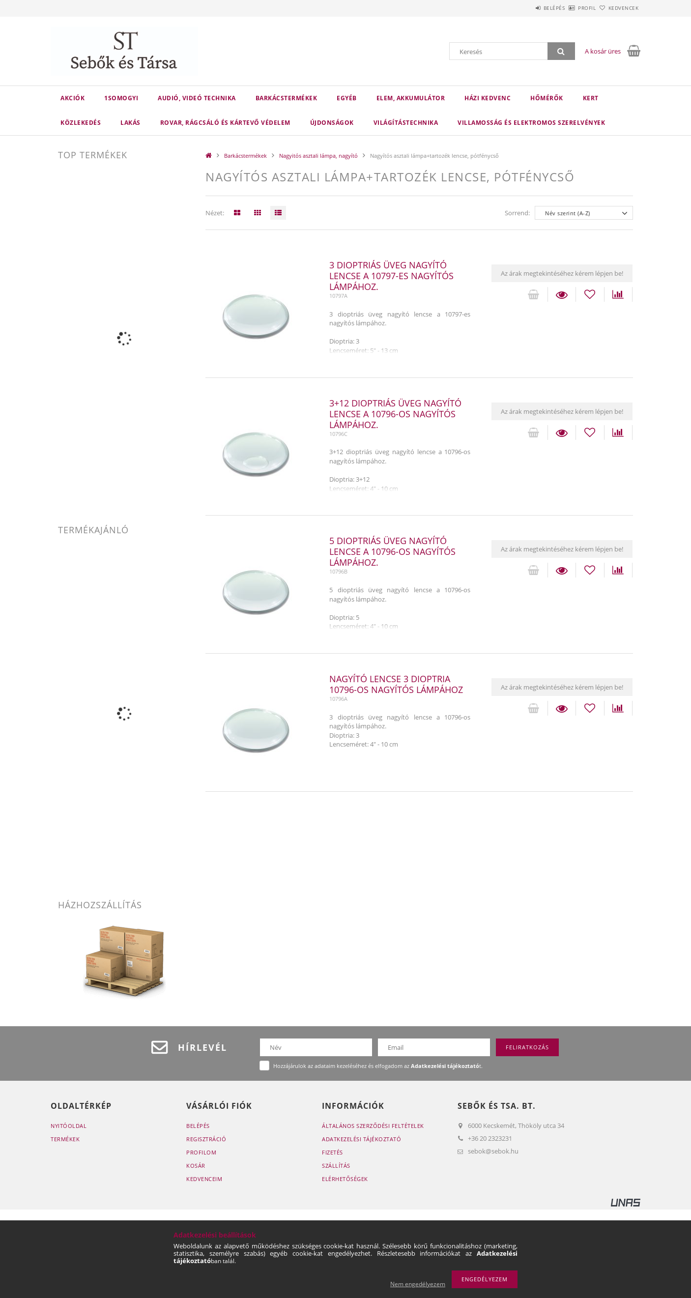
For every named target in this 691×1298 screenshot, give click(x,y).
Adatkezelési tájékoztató (361, 1139)
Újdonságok (332, 122)
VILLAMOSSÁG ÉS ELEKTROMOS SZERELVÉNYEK (531, 122)
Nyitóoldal (68, 1125)
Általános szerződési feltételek (373, 1125)
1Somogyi (121, 98)
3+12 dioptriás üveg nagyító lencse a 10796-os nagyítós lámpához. (395, 414)
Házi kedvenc (487, 98)
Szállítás (336, 1165)
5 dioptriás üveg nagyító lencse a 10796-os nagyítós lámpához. (392, 551)
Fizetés (332, 1152)
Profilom (201, 1152)
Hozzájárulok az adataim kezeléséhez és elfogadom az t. (378, 1065)
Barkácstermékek (286, 98)
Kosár (195, 1165)
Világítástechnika (406, 122)
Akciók (72, 98)
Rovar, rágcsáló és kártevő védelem (225, 122)
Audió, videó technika (197, 98)
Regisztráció (206, 1139)
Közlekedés (80, 122)
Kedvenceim (204, 1179)
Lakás (130, 122)
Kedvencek (618, 7)
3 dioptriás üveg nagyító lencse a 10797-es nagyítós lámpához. (391, 276)
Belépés (527, 7)
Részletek (562, 294)
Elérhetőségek (345, 1179)
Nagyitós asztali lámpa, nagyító (318, 155)
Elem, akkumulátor (410, 98)
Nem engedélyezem (417, 1284)
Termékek (65, 1139)
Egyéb (347, 98)
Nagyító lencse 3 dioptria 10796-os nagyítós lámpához (396, 684)
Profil (570, 7)
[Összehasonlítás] (618, 294)
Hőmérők (546, 98)
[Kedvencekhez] (590, 294)
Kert (591, 98)
